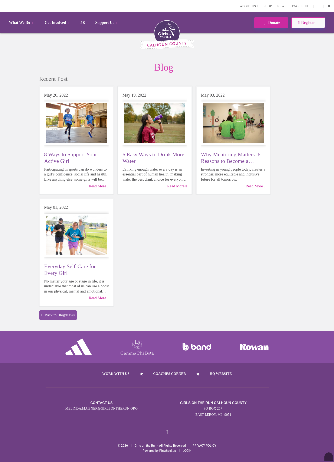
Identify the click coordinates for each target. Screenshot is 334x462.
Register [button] (308, 22)
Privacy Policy (204, 446)
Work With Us (115, 373)
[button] (329, 6)
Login (4, 6)
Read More (98, 186)
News (281, 6)
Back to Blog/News (58, 315)
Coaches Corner (169, 373)
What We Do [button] (22, 22)
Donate (271, 22)
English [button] (300, 6)
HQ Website (221, 373)
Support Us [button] (107, 22)
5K (83, 22)
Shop (267, 6)
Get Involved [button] (58, 22)
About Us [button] (249, 6)
